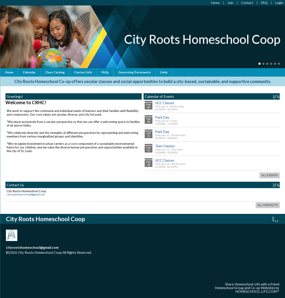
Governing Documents (134, 72)
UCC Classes (164, 103)
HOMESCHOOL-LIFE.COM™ (257, 291)
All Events (269, 175)
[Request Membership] (230, 3)
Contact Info (83, 72)
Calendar (29, 72)
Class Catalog (55, 72)
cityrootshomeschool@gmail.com (26, 194)
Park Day (162, 117)
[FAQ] (264, 3)
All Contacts (267, 205)
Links (164, 72)
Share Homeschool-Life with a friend (252, 284)
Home (9, 72)
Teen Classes (165, 146)
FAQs (105, 72)
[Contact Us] (247, 3)
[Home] (215, 3)
